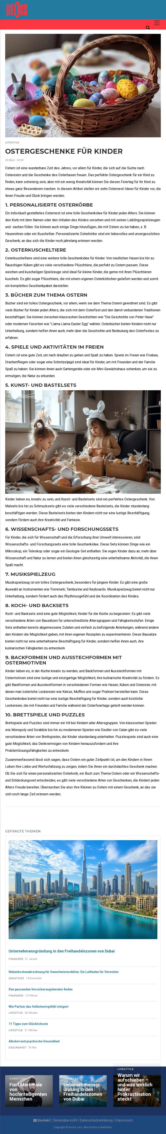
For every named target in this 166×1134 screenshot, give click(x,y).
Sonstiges (16, 978)
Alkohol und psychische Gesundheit (34, 1041)
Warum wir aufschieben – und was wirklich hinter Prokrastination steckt (135, 1087)
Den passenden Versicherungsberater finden (41, 989)
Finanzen (16, 958)
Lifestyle (12, 142)
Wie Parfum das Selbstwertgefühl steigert (39, 1006)
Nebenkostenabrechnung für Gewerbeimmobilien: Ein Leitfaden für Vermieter (64, 972)
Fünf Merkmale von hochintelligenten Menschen (28, 1091)
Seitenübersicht (65, 1120)
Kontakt (44, 1120)
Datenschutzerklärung (96, 1120)
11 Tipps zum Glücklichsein (28, 1024)
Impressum (124, 1120)
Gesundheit (18, 1047)
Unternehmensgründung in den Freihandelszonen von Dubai (62, 951)
